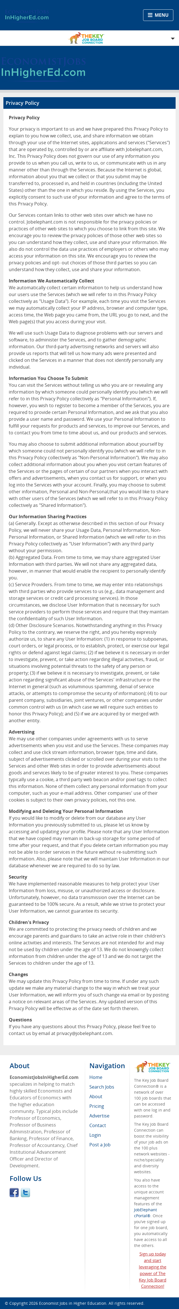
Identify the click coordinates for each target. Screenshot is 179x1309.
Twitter (25, 1192)
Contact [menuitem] (97, 1125)
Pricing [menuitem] (96, 1106)
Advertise (99, 1116)
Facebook (14, 1192)
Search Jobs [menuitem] (101, 1087)
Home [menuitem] (95, 1077)
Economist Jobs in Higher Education (72, 1303)
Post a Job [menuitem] (100, 1145)
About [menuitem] (95, 1096)
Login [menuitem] (95, 1135)
